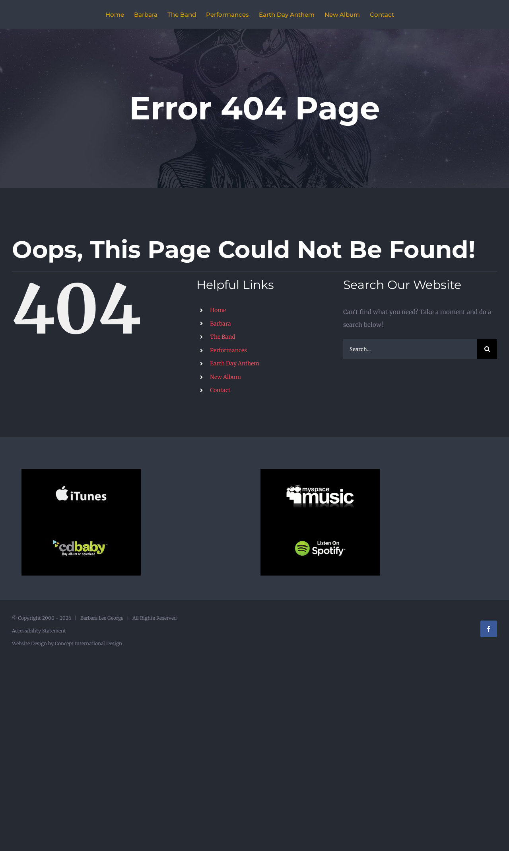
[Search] (487, 349)
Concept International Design (88, 643)
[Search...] (410, 349)
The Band (222, 336)
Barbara (220, 323)
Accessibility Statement (39, 631)
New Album (225, 377)
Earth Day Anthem (234, 363)
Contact (220, 390)
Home (218, 310)
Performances (228, 350)
